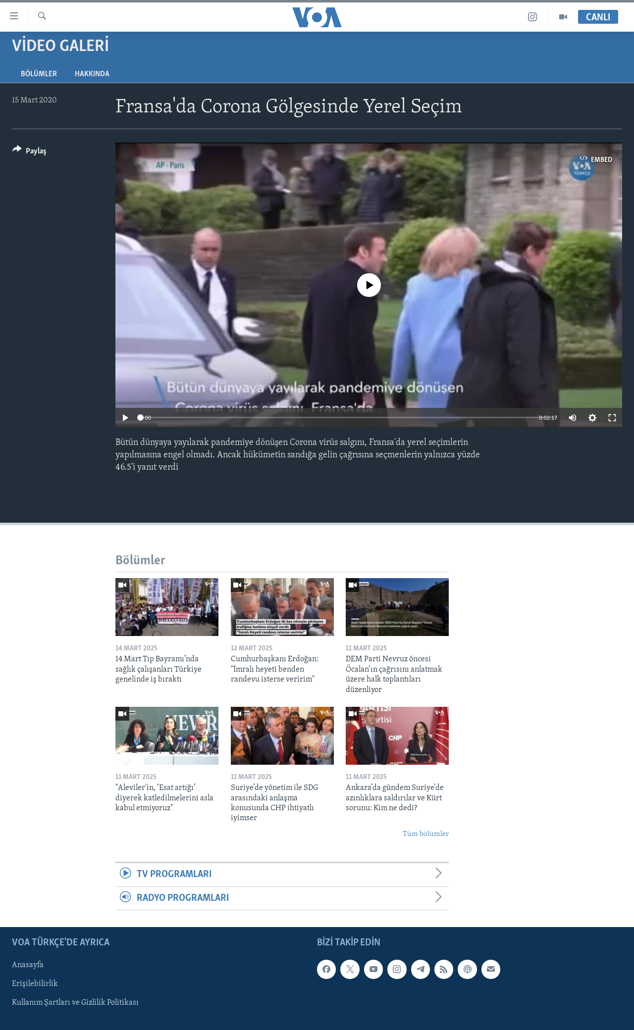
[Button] (29, 153)
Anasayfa (28, 965)
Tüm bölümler (426, 834)
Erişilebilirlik (35, 984)
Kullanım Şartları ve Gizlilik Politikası (75, 1003)
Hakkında (92, 74)
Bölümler (39, 74)
